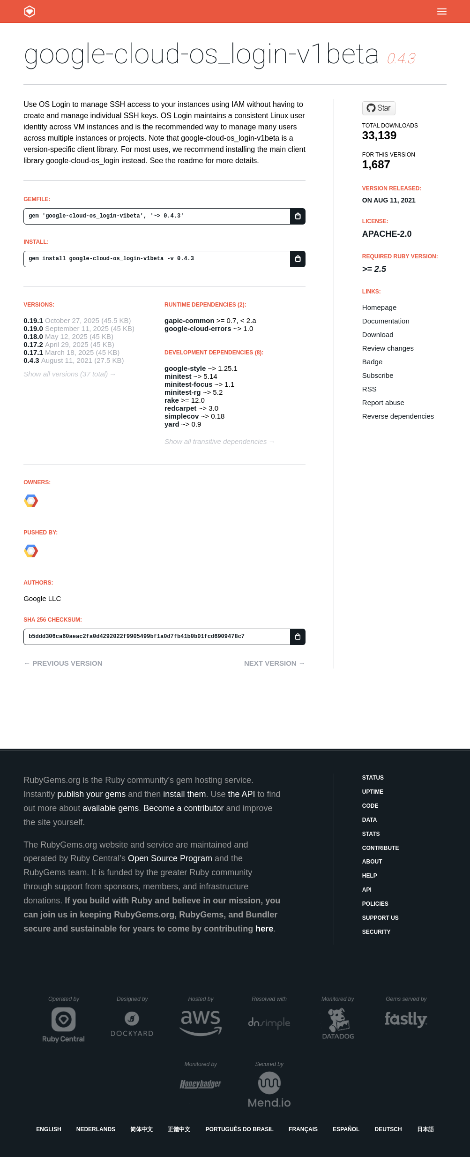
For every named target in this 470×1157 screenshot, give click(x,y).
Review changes (388, 348)
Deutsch (388, 1129)
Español (346, 1129)
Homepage (379, 307)
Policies (375, 904)
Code (370, 806)
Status (373, 777)
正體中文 (179, 1129)
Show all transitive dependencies (215, 441)
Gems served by (406, 999)
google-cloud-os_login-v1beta (201, 53)
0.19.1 (33, 320)
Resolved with (271, 999)
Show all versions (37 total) (65, 374)
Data (369, 820)
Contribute (380, 848)
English (48, 1129)
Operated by (66, 1002)
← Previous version (62, 663)
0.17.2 (33, 344)
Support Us (380, 918)
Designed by (135, 999)
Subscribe (378, 375)
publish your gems (91, 794)
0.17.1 (33, 352)
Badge (372, 362)
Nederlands (95, 1129)
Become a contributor (183, 808)
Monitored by (340, 999)
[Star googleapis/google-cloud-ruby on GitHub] (378, 108)
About (372, 861)
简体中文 (141, 1129)
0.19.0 (33, 328)
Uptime (372, 792)
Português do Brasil (240, 1129)
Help (369, 875)
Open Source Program (170, 858)
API (367, 890)
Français (303, 1129)
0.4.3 (31, 360)
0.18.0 (33, 336)
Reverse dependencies (398, 416)
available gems (110, 808)
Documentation (386, 321)
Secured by (272, 1064)
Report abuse (383, 402)
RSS (369, 389)
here (264, 928)
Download (378, 334)
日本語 (425, 1129)
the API (241, 794)
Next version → (275, 663)
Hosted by (205, 999)
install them (184, 794)
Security (376, 932)
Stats (371, 834)
